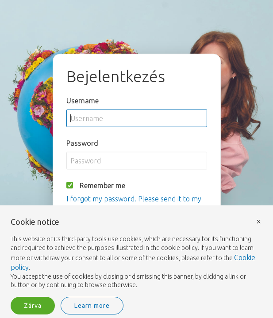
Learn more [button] (92, 305)
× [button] (258, 221)
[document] (136, 254)
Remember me (102, 185)
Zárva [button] (33, 305)
